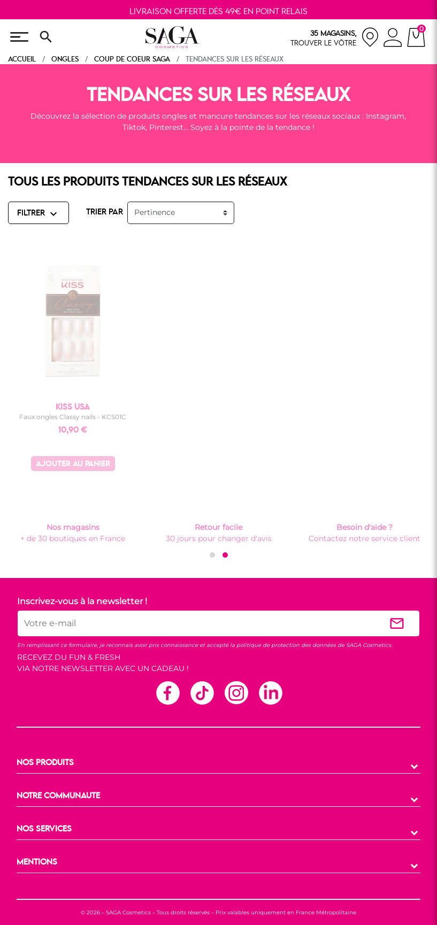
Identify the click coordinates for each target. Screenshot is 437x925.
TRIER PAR (104, 212)
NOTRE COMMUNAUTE (58, 796)
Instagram (236, 692)
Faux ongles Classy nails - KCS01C (72, 417)
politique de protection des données (286, 645)
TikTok (201, 692)
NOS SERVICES (44, 829)
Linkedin (270, 692)
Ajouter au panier (73, 464)
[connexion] (393, 39)
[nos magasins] (334, 37)
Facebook (167, 692)
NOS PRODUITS (45, 763)
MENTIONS (37, 862)
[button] (212, 555)
